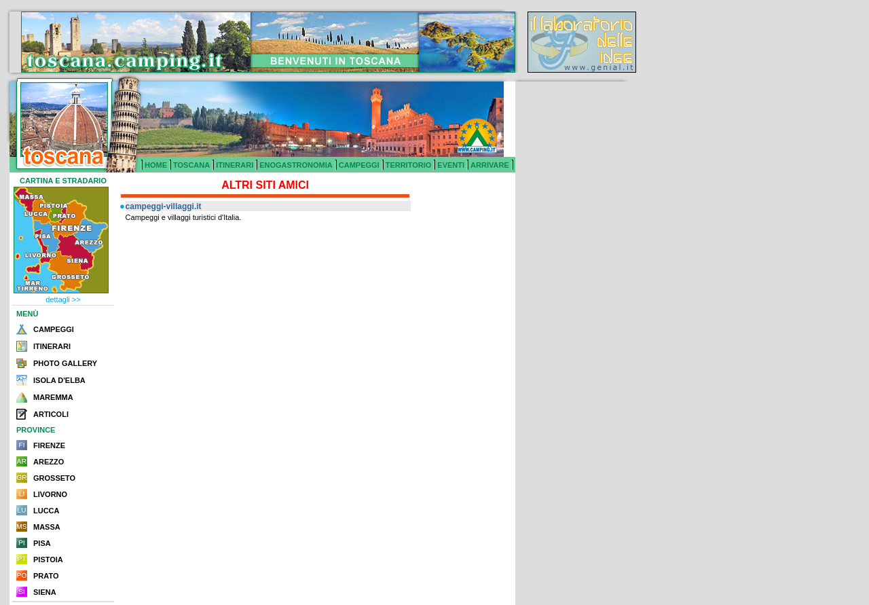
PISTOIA (48, 559)
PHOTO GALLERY (65, 363)
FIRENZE (49, 445)
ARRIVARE (489, 165)
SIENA (44, 592)
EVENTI (450, 165)
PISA (42, 543)
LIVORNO (50, 494)
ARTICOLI (51, 414)
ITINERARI (234, 165)
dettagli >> (62, 299)
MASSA (46, 527)
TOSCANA (191, 165)
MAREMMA (53, 397)
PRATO (46, 576)
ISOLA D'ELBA (59, 380)
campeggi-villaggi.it (164, 206)
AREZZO (48, 462)
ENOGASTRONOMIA (296, 165)
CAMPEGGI (359, 165)
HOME (156, 165)
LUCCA (46, 511)
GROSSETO (54, 478)
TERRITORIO (409, 165)
